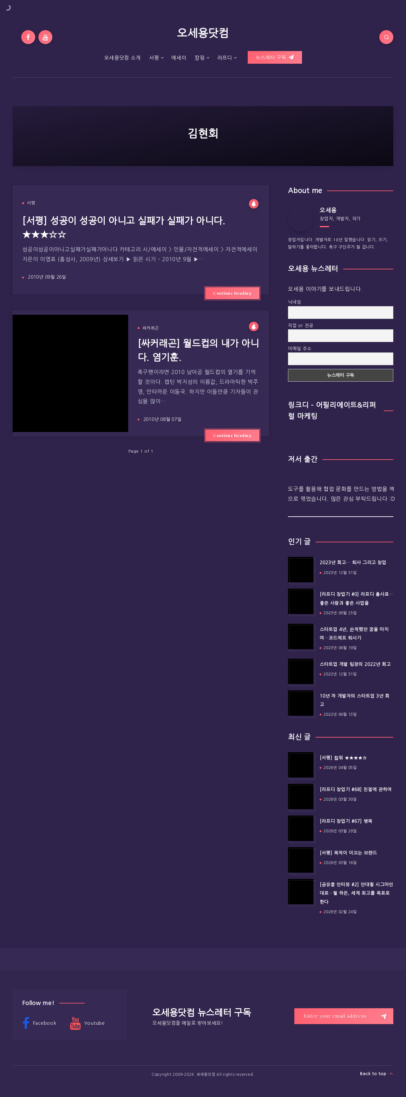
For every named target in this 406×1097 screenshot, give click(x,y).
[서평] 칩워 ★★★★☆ (343, 758)
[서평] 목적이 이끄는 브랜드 (348, 853)
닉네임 (294, 302)
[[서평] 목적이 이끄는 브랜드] (300, 860)
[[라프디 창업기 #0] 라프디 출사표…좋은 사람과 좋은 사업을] (300, 601)
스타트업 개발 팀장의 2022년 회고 (355, 664)
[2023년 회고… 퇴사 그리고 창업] (300, 569)
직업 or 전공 (300, 325)
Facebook (39, 1023)
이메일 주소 (299, 348)
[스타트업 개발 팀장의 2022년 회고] (300, 671)
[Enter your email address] (343, 1016)
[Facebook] (28, 37)
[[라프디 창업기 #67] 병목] (300, 828)
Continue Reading (232, 293)
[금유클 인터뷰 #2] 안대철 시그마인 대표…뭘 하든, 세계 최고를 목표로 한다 (356, 893)
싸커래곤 (150, 328)
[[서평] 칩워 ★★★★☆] (300, 765)
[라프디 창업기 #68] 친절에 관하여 (356, 789)
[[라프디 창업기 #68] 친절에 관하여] (300, 796)
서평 (154, 57)
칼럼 (200, 57)
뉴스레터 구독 (275, 57)
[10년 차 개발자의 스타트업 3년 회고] (300, 703)
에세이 (178, 57)
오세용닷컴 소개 (122, 57)
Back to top (376, 1073)
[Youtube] (45, 37)
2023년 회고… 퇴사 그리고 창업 (353, 562)
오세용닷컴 (203, 33)
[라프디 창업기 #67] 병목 (346, 821)
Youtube (87, 1023)
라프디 (224, 57)
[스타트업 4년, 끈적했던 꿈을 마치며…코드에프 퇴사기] (300, 636)
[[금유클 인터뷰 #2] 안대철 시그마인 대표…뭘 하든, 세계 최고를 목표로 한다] (300, 891)
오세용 (328, 210)
